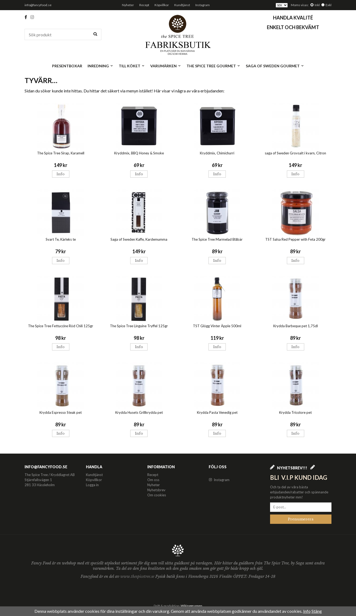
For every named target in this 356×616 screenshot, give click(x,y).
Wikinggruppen (191, 606)
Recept (144, 5)
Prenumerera (301, 519)
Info (61, 174)
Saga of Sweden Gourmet (275, 66)
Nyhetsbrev (156, 490)
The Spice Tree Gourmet (213, 66)
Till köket (132, 66)
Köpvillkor (162, 5)
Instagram (202, 5)
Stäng (316, 611)
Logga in (92, 485)
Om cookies (156, 495)
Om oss (153, 480)
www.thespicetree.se (137, 576)
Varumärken (165, 66)
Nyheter (128, 5)
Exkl (328, 5)
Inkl (317, 5)
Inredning (100, 66)
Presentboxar (67, 66)
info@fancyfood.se (38, 5)
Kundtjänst (182, 5)
